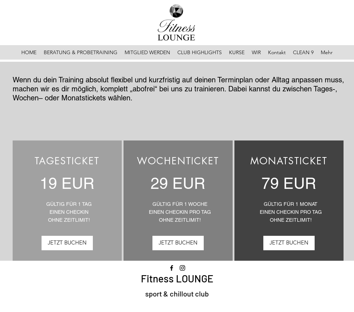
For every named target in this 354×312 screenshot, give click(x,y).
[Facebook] (171, 268)
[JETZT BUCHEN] (67, 243)
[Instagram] (182, 268)
